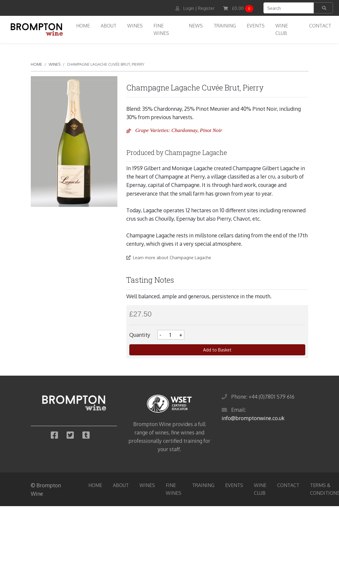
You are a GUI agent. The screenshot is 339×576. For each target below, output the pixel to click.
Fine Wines (161, 29)
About (108, 26)
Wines (135, 26)
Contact (320, 26)
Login (188, 8)
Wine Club (281, 29)
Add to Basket (217, 349)
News (196, 26)
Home (83, 26)
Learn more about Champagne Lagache (168, 257)
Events (256, 26)
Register (206, 8)
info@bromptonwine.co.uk (253, 418)
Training (225, 26)
